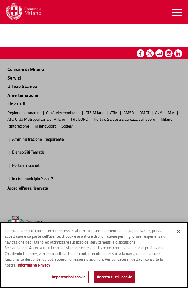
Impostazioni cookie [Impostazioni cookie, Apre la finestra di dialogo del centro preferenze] (68, 278)
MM (172, 112)
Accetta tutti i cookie (114, 278)
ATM (114, 112)
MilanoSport (46, 126)
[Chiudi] (178, 232)
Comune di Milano (25, 69)
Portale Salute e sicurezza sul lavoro (125, 119)
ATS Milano (95, 112)
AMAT (144, 112)
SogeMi (67, 126)
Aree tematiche (22, 95)
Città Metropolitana (63, 112)
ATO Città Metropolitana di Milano (36, 119)
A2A (159, 112)
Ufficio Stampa (22, 86)
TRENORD (80, 119)
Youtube (159, 53)
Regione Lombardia (24, 112)
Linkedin (178, 53)
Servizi (14, 77)
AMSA (129, 112)
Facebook (140, 53)
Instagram (169, 53)
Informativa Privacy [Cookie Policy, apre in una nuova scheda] (34, 266)
